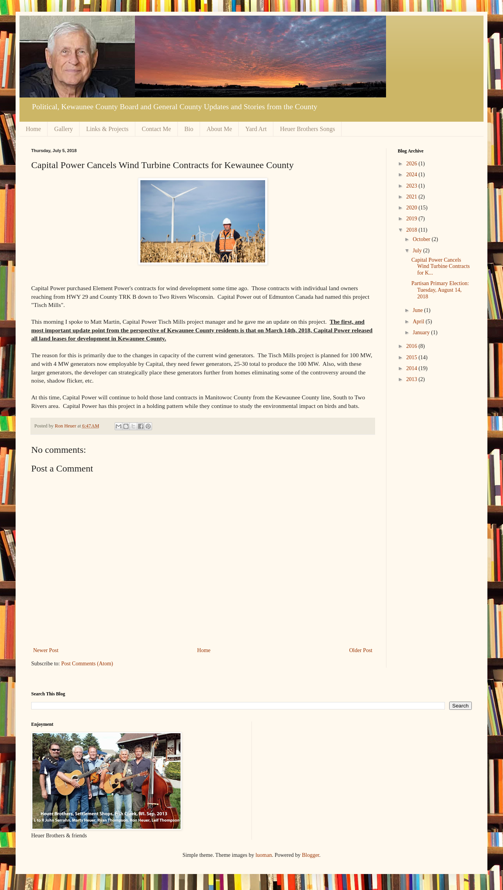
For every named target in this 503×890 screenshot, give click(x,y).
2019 (412, 219)
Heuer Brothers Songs (307, 129)
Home (33, 129)
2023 (412, 186)
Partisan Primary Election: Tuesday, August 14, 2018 (440, 290)
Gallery (63, 129)
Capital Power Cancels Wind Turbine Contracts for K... (440, 266)
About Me (219, 129)
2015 (412, 357)
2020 (412, 208)
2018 (412, 230)
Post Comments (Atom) (87, 664)
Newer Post (45, 650)
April (419, 321)
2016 (412, 346)
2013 (412, 379)
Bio (188, 129)
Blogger (310, 855)
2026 (412, 164)
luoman (263, 855)
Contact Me (156, 129)
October (422, 239)
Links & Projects (107, 129)
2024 (412, 174)
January (422, 332)
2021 (412, 197)
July (418, 251)
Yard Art (256, 129)
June (418, 310)
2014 (412, 368)
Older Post (361, 650)
